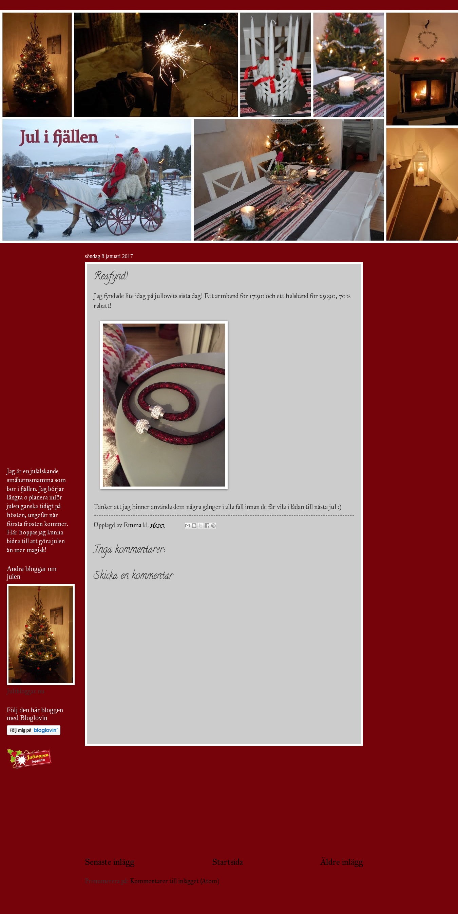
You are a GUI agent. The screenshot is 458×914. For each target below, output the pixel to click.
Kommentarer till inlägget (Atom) (174, 881)
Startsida (227, 862)
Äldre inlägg (341, 862)
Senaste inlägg (109, 862)
